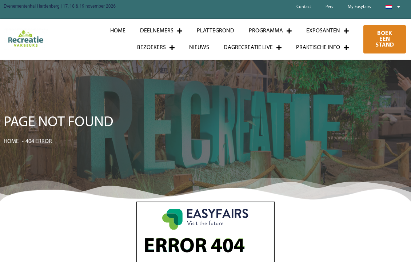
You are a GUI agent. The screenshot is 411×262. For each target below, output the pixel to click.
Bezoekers (156, 47)
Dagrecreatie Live (253, 47)
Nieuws (199, 48)
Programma (270, 30)
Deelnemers (161, 30)
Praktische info (322, 47)
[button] (384, 39)
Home (117, 31)
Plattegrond (215, 31)
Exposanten (327, 30)
